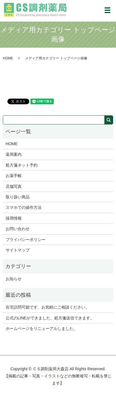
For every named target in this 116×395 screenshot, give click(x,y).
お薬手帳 (14, 175)
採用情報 (14, 218)
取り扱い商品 (18, 197)
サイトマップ (18, 250)
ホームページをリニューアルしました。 (41, 328)
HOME (8, 58)
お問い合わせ (18, 228)
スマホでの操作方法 (24, 207)
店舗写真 (14, 186)
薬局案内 (14, 154)
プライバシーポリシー (25, 239)
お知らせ (14, 278)
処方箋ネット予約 (22, 165)
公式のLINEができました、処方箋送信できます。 (50, 318)
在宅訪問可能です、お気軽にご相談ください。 (47, 307)
